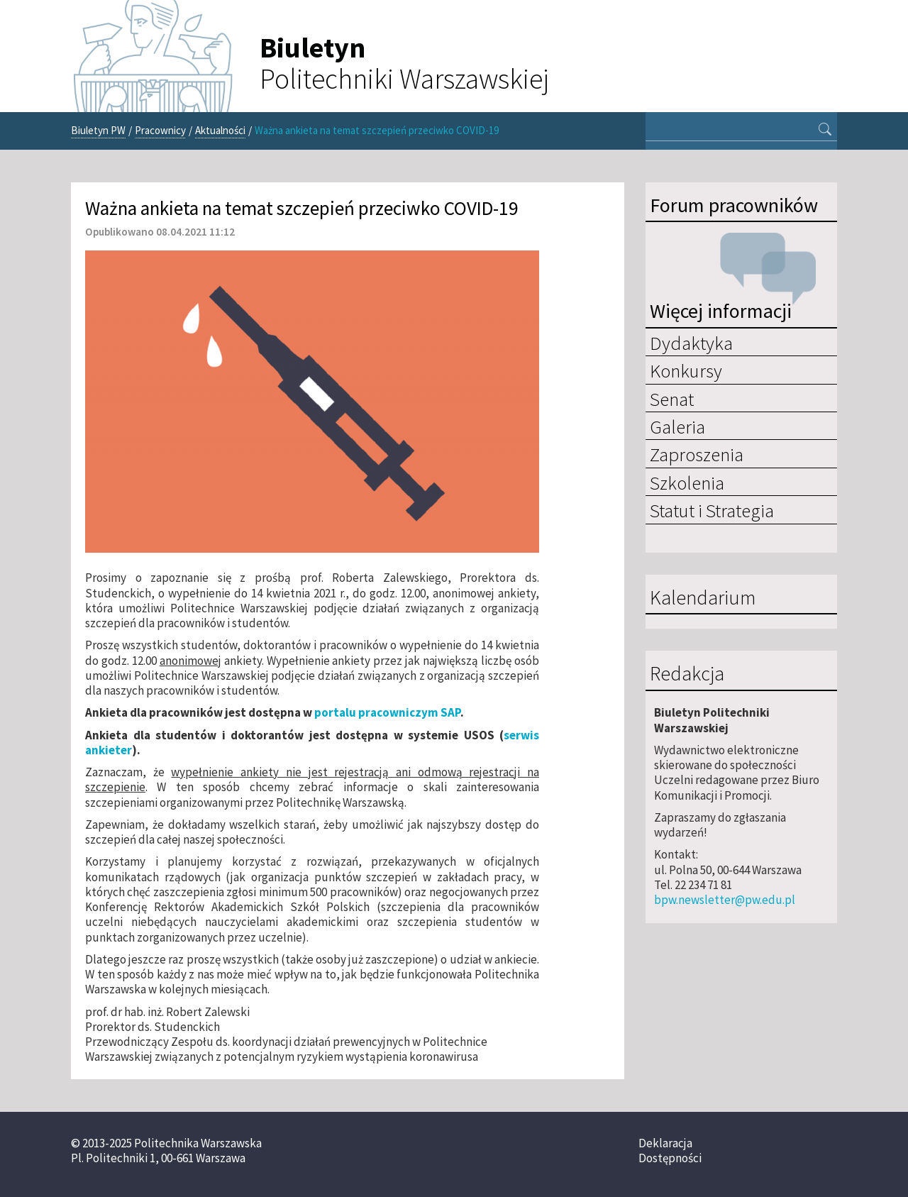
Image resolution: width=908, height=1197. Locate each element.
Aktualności (220, 130)
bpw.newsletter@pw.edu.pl (724, 900)
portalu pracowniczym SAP (387, 712)
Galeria (677, 426)
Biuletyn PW (98, 130)
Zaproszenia (696, 454)
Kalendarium (702, 598)
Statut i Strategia (712, 510)
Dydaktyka (691, 343)
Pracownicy (160, 130)
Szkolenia (687, 482)
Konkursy (686, 370)
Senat (672, 399)
